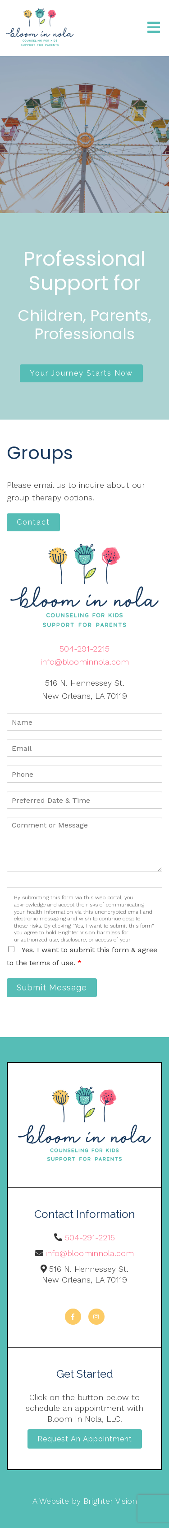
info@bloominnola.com (85, 661)
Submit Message (52, 987)
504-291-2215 (84, 648)
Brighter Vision (110, 1501)
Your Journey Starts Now (81, 373)
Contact (33, 522)
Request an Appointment (84, 1439)
